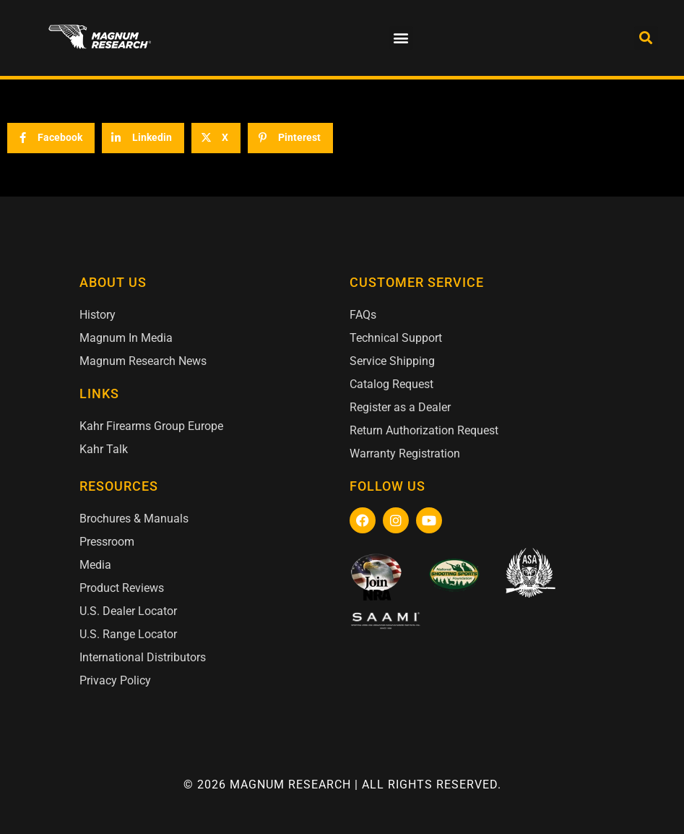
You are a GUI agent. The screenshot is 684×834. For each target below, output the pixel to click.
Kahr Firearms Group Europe (151, 426)
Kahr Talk (103, 449)
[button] (401, 38)
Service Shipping (392, 361)
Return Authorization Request (424, 430)
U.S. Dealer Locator (128, 611)
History (97, 315)
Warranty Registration (405, 453)
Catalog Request (391, 384)
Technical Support (396, 338)
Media (95, 565)
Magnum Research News (143, 361)
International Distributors (142, 657)
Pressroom (106, 542)
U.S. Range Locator (128, 634)
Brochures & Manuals (134, 518)
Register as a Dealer (400, 407)
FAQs (363, 315)
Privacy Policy (115, 680)
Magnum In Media (126, 338)
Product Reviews (121, 588)
